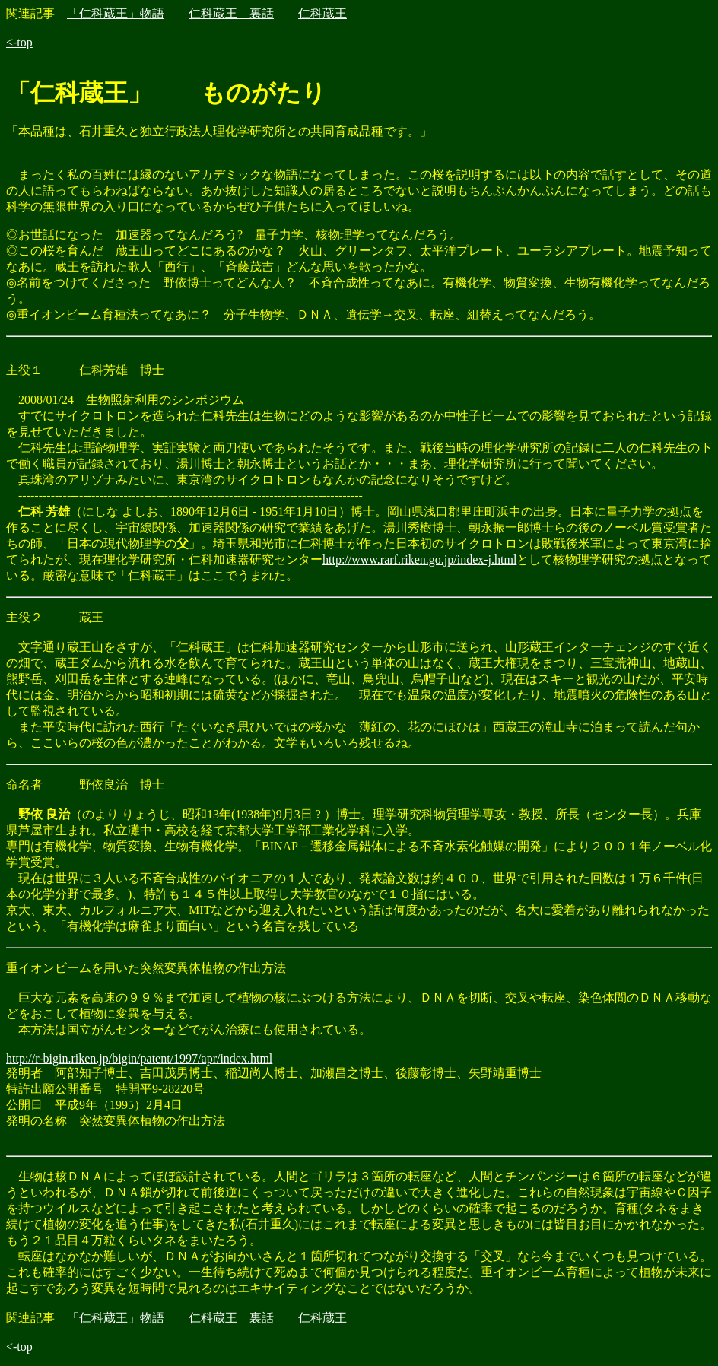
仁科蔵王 (322, 13)
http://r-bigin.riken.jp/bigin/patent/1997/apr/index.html (139, 1058)
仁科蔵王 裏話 (231, 13)
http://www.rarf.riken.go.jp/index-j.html (419, 559)
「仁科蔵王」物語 (115, 13)
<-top (19, 42)
